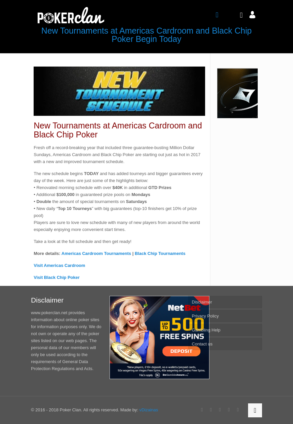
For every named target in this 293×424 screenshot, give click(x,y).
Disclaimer (202, 302)
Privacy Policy (205, 316)
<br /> (237, 93)
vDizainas (148, 409)
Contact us (202, 343)
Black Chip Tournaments (160, 253)
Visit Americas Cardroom (59, 265)
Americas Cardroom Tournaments (96, 253)
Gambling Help (206, 329)
